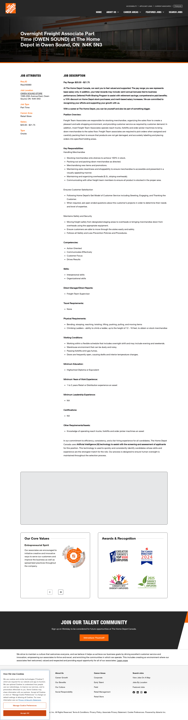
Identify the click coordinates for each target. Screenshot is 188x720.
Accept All (24, 713)
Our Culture (60, 687)
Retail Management (102, 692)
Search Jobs (175, 12)
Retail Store (99, 696)
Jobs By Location (140, 682)
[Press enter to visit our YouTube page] (145, 692)
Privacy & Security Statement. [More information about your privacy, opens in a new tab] (29, 700)
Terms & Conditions (81, 712)
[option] (55, 556)
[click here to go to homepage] (11, 8)
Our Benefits (60, 682)
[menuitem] (99, 12)
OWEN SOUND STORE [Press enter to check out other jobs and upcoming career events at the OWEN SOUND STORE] (31, 93)
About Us (112, 12)
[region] (25, 695)
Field (96, 687)
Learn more (122, 660)
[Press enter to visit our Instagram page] (141, 692)
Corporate (98, 677)
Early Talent (99, 682)
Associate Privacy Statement (114, 712)
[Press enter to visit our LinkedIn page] (138, 692)
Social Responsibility (63, 692)
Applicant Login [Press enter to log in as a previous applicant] (146, 6)
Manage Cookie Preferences (25, 705)
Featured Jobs (155, 12)
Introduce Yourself (94, 637)
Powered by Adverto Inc (155, 712)
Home (99, 12)
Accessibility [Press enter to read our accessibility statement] (131, 6)
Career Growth (61, 677)
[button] (49, 592)
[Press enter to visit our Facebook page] (134, 692)
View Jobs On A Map (141, 677)
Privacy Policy (95, 712)
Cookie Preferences (136, 712)
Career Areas (132, 12)
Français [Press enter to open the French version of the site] (178, 6)
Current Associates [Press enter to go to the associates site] (163, 6)
